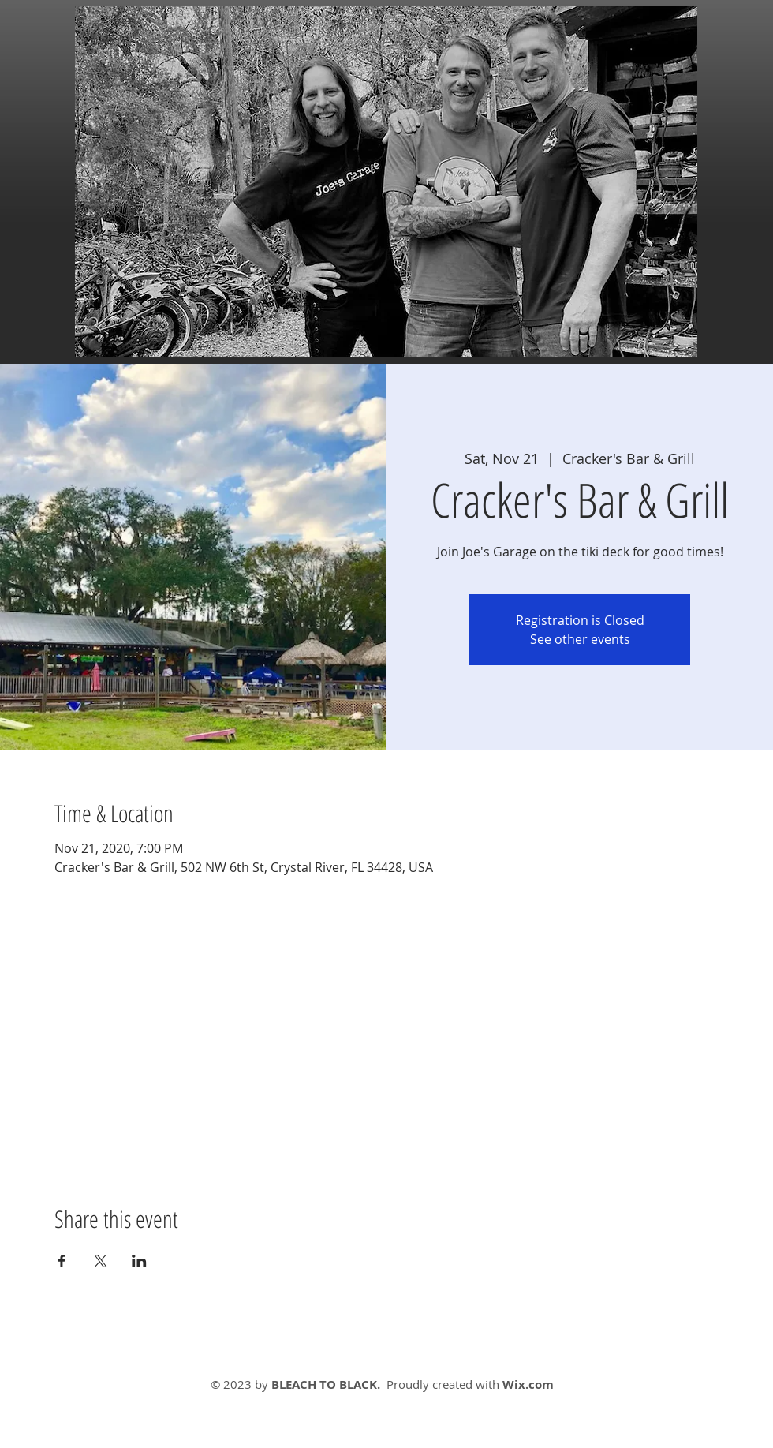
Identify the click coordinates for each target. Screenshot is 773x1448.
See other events (580, 639)
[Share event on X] (100, 1261)
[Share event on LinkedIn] (139, 1261)
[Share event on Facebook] (61, 1261)
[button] (386, 181)
